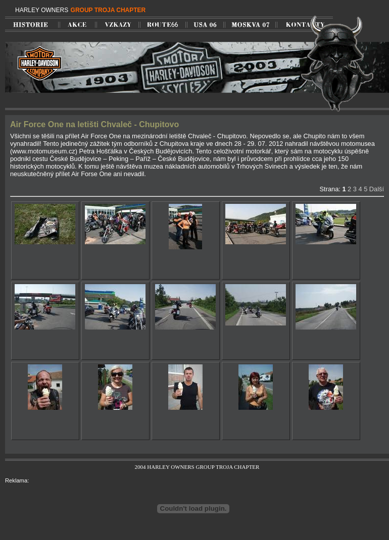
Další (376, 189)
